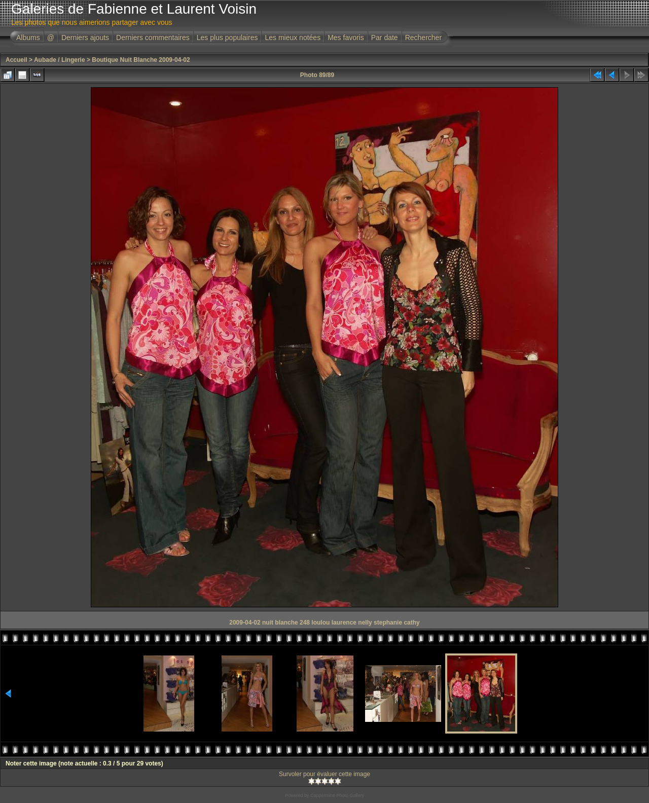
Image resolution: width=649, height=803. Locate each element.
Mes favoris (346, 37)
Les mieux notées (292, 37)
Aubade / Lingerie (59, 59)
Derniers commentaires (153, 37)
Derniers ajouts (85, 37)
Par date (384, 37)
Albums (28, 37)
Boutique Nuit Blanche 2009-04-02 (141, 59)
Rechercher (423, 37)
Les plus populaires (227, 37)
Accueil (16, 59)
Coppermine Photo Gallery (337, 795)
